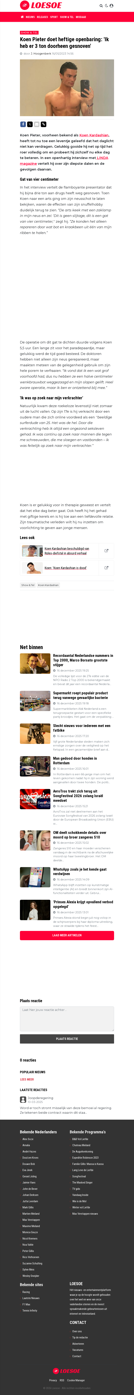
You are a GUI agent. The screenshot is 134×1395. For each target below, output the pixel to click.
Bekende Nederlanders (38, 1132)
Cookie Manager (76, 1380)
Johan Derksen (30, 1195)
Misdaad (81, 17)
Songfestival (79, 1176)
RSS (62, 1380)
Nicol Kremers (30, 1238)
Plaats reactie (67, 1039)
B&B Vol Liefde (80, 1139)
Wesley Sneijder (31, 1276)
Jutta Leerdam (30, 1201)
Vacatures (77, 1350)
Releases (42, 17)
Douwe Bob (29, 1164)
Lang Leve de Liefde (82, 1170)
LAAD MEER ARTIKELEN (67, 935)
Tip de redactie (80, 1337)
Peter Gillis (28, 1251)
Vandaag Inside (80, 1195)
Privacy (53, 1380)
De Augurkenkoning (82, 1151)
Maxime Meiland (31, 1226)
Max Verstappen (31, 1220)
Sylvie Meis (28, 1269)
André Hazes (29, 1151)
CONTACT (78, 1322)
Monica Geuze (30, 1232)
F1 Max (26, 1304)
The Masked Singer (82, 1182)
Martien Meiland (31, 1213)
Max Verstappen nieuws (85, 1213)
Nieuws (30, 17)
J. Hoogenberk (41, 53)
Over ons (77, 1331)
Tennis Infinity (30, 1310)
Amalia (26, 1145)
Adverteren (78, 1343)
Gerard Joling (30, 1176)
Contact (76, 1356)
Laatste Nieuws (31, 1298)
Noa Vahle (28, 1244)
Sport (54, 17)
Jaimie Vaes (29, 1182)
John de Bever (30, 1189)
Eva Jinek (27, 1170)
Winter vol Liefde (81, 1207)
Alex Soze (28, 1139)
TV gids (76, 1189)
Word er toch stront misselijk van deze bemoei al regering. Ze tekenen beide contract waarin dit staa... (66, 1110)
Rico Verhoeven (31, 1257)
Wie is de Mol (79, 1201)
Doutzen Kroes (30, 1157)
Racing (26, 1292)
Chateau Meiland (81, 1145)
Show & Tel (67, 17)
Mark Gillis (28, 1207)
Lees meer (27, 1079)
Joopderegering (40, 1098)
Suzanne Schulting (32, 1263)
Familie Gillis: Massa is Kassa (88, 1164)
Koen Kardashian (94, 135)
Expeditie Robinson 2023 (85, 1157)
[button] (102, 6)
